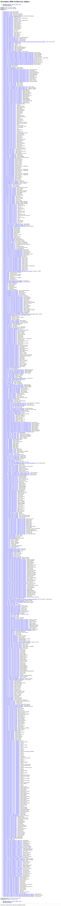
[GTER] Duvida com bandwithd (9, 238)
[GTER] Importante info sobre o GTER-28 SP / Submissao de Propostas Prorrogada (19, 314)
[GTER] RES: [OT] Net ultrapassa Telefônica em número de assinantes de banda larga (19, 463)
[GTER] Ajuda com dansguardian (9, 67)
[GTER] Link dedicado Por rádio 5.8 (10, 330)
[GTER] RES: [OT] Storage (8, 464)
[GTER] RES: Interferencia (8, 552)
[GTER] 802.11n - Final (7, 11)
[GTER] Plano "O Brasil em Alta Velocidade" (12, 387)
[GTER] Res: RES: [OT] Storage (9, 603)
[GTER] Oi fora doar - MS (8, 381)
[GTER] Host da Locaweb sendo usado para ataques (13, 296)
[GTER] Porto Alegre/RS (8, 398)
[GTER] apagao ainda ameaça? (9, 148)
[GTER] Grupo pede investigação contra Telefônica (13, 280)
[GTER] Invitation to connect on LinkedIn (11, 320)
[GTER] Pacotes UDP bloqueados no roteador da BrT (13, 384)
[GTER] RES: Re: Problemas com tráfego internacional (13, 600)
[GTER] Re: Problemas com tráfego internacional (12, 411)
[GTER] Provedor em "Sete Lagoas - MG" (11, 433)
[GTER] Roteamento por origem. (9, 701)
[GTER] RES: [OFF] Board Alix (9, 460)
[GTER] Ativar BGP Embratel (9, 158)
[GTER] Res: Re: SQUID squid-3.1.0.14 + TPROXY (13, 602)
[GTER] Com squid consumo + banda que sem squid (13, 223)
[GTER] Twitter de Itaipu (8, 838)
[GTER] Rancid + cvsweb (8, 453)
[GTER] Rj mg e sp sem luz (8, 680)
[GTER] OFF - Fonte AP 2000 (9, 374)
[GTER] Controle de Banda (8, 227)
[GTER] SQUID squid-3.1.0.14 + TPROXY (11, 740)
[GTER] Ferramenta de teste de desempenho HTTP (13, 249)
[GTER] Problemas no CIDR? (9, 414)
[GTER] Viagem (6, 839)
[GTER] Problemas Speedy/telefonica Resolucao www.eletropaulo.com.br (17, 422)
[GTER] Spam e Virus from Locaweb (10, 707)
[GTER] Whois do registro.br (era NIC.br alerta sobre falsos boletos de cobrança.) (18, 894)
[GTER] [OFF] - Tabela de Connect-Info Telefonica (13, 15)
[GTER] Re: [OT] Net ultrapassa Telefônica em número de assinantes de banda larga (19, 59)
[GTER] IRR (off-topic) (7, 323)
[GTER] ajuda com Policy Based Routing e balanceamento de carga (16, 69)
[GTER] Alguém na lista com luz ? (9, 103)
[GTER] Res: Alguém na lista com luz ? (10, 478)
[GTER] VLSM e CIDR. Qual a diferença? (11, 876)
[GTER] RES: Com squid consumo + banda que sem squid (14, 518)
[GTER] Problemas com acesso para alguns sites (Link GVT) (15, 403)
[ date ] (20, 4)
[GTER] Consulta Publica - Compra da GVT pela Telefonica (14, 226)
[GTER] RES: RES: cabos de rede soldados (11, 613)
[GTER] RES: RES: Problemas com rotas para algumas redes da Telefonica (17, 629)
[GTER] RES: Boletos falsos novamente (11, 513)
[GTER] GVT (5, 282)
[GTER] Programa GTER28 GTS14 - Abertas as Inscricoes (14, 431)
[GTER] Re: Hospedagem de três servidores (11, 295)
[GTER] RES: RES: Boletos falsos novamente (12, 608)
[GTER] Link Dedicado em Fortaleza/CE (11, 327)
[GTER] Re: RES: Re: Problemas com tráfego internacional (14, 601)
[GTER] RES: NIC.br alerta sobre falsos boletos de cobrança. (15, 559)
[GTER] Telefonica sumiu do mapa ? (10, 816)
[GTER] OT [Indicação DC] (8, 383)
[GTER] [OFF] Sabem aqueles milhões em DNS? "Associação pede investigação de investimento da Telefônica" (24, 41)
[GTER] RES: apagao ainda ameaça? (10, 490)
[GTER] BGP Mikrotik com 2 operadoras (11, 181)
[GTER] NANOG (6, 367)
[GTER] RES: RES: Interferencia (9, 617)
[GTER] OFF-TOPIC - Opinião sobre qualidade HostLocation (15, 378)
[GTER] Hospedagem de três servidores (10, 290)
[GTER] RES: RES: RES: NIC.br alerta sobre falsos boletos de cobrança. (17, 642)
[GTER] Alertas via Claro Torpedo (9, 82)
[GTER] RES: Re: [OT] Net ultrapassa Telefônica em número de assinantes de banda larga (20, 599)
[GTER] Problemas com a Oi (8, 406)
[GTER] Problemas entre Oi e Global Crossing (12, 412)
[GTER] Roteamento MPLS (8, 697)
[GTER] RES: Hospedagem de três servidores (12, 548)
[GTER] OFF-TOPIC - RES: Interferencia (11, 379)
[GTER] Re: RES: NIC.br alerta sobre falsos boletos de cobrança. (15, 583)
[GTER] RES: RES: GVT (8, 615)
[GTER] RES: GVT (7, 539)
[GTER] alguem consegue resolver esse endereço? (12, 89)
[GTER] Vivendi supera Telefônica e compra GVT (12, 840)
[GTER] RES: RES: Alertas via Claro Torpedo (12, 605)
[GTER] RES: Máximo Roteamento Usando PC (12, 557)
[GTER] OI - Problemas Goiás (9, 380)
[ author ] (17, 4)
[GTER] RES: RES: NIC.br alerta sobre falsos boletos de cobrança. (16, 619)
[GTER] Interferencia (7, 316)
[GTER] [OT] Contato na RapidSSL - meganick (12, 51)
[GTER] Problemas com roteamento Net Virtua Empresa (14, 408)
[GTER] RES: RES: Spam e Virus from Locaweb (12, 643)
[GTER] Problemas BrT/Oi (8, 399)
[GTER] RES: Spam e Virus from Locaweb (11, 648)
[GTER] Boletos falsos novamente (9, 187)
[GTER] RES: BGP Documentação (10, 511)
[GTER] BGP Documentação (8, 176)
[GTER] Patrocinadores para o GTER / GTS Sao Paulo (13, 386)
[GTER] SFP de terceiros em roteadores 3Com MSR (13, 705)
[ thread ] (13, 4)
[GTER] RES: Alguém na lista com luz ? (11, 475)
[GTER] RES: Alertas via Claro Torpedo (11, 465)
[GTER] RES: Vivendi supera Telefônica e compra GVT (14, 678)
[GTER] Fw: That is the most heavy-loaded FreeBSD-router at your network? (18, 271)
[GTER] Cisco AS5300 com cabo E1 (10, 204)
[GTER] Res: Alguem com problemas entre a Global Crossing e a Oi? (16, 472)
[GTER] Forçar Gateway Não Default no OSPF (12, 257)
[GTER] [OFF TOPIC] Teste (8, 42)
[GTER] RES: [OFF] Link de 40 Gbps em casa (12, 461)
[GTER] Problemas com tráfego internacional (11, 410)
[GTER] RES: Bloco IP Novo (8, 512)
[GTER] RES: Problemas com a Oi (9, 598)
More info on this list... (7, 5)
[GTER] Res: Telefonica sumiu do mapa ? (11, 676)
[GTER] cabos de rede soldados (9, 196)
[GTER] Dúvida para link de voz (9, 243)
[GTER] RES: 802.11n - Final (9, 459)
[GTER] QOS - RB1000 (7, 439)
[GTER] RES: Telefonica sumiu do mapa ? (11, 677)
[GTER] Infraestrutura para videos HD (10, 315)
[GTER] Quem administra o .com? (9, 449)
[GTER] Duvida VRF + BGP (8, 241)
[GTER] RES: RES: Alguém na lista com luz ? (12, 607)
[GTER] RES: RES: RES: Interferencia (10, 635)
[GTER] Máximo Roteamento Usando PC (11, 345)
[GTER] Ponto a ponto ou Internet (9, 393)
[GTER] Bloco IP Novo (7, 184)
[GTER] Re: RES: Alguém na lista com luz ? (11, 481)
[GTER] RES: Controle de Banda (9, 534)
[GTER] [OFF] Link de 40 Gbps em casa (11, 37)
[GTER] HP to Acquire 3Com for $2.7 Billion (12, 312)
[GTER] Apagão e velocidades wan (10, 154)
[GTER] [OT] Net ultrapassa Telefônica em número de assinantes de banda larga (18, 52)
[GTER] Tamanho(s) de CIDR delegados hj (11, 814)
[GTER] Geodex (6, 272)
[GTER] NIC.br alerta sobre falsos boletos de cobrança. (13, 370)
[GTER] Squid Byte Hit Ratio (8, 731)
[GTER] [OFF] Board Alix (8, 17)
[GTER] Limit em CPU (7, 324)
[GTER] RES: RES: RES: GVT (9, 631)
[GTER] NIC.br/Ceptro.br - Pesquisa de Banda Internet (13, 369)
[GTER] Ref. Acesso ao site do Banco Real (11, 455)
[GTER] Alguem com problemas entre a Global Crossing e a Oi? (15, 86)
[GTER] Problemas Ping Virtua (9, 415)
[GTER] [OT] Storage (7, 65)
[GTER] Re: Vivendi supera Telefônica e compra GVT (13, 846)
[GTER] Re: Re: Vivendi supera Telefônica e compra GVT (14, 858)
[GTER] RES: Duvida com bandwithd (10, 538)
